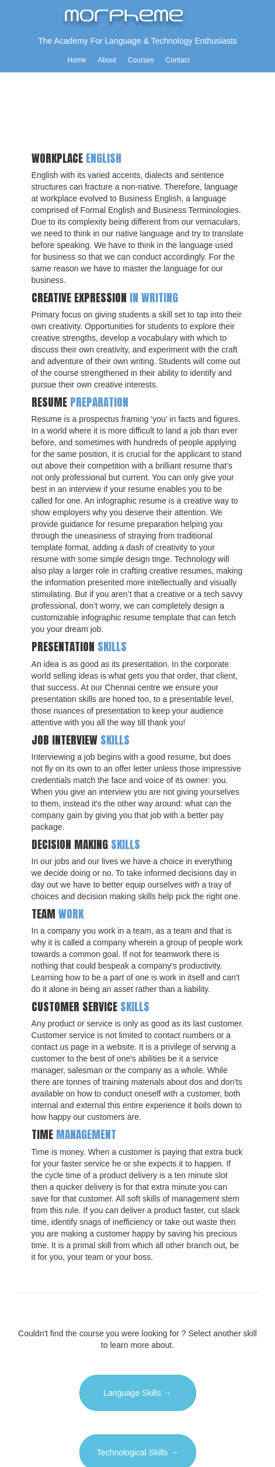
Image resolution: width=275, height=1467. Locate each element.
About (107, 60)
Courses (141, 60)
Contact (178, 60)
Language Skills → (137, 1393)
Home (77, 60)
